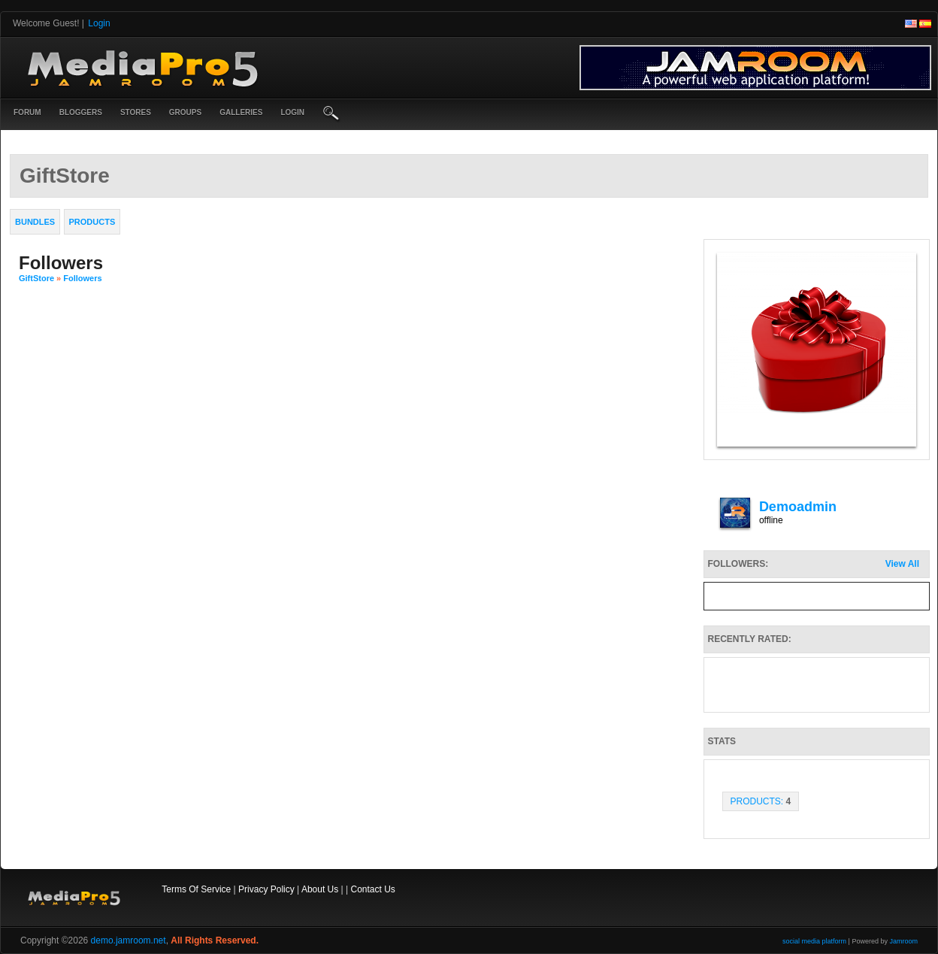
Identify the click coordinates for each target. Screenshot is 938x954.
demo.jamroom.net (128, 940)
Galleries (240, 112)
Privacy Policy (266, 889)
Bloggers (80, 112)
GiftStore (36, 278)
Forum (27, 112)
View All (902, 564)
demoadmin (798, 506)
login (292, 112)
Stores (135, 112)
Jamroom (903, 941)
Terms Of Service (196, 889)
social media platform (814, 941)
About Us (319, 889)
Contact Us (372, 889)
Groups (185, 112)
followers (82, 278)
